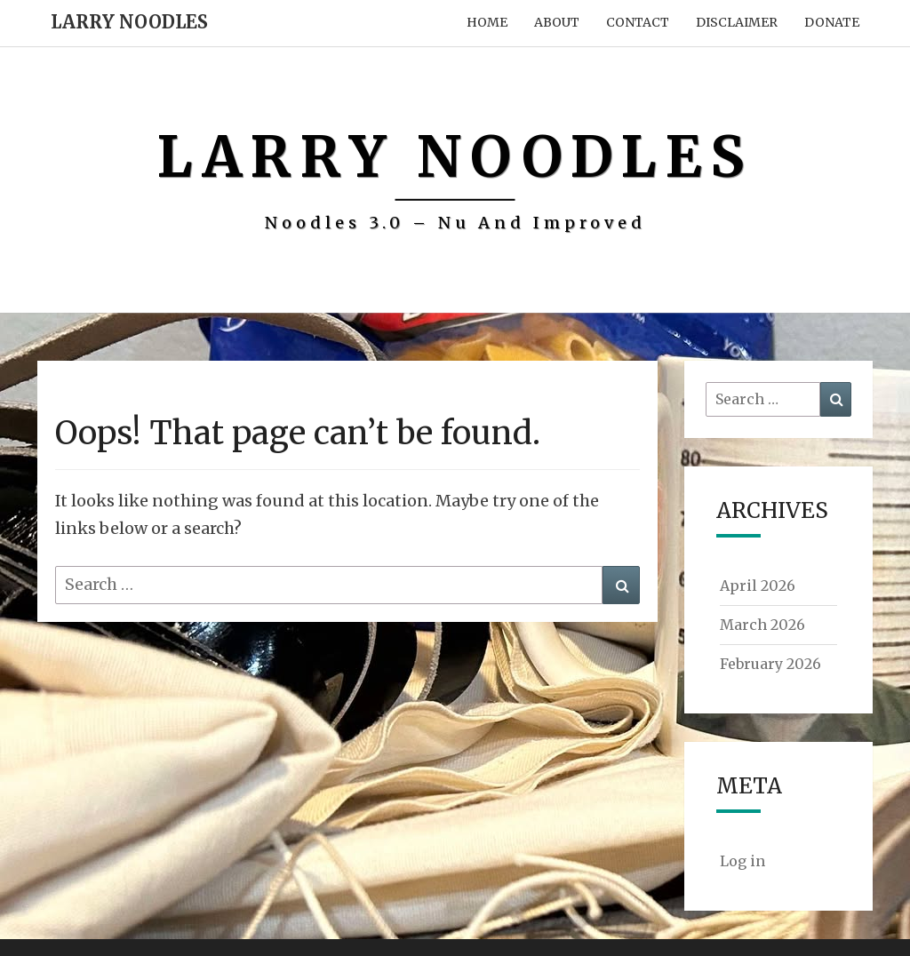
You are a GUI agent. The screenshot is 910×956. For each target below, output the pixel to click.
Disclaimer (737, 22)
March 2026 (762, 624)
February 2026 (770, 664)
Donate (831, 22)
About (556, 22)
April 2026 (757, 585)
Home (487, 22)
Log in (742, 861)
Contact (637, 22)
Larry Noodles (129, 22)
